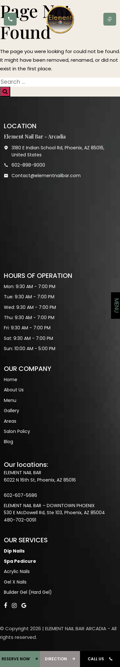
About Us (14, 390)
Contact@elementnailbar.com (42, 175)
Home (10, 379)
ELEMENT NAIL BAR (22, 472)
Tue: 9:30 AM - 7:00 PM (29, 297)
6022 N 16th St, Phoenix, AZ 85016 (40, 480)
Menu (10, 400)
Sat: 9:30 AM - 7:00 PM (28, 338)
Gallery (11, 410)
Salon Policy (17, 431)
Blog (8, 441)
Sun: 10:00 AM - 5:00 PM (29, 348)
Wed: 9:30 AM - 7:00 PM (30, 307)
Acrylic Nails (17, 571)
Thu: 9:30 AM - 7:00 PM (29, 317)
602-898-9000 (24, 165)
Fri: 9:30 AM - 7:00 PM (27, 328)
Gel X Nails (15, 582)
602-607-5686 (20, 495)
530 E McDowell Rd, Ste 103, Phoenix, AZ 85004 (54, 512)
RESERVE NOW (20, 659)
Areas (10, 421)
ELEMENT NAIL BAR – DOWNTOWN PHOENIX (49, 505)
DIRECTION (60, 659)
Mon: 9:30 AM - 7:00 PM (29, 286)
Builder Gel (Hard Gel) (28, 592)
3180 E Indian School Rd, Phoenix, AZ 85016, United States (54, 151)
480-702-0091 (20, 520)
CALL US (100, 659)
